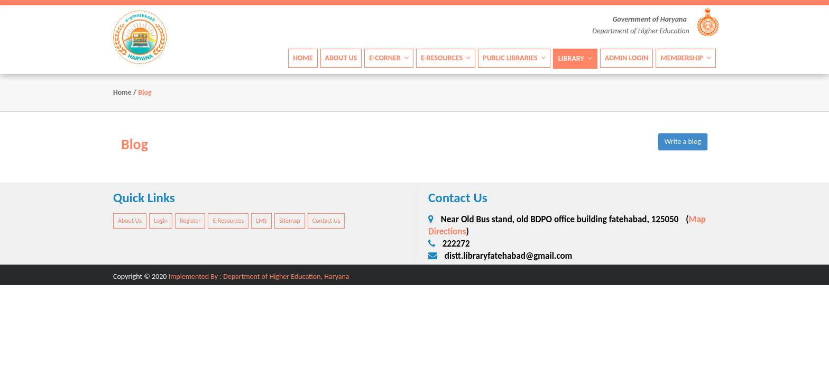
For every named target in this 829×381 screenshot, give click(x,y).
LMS (261, 220)
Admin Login (627, 57)
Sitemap (289, 220)
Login (161, 220)
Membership (685, 57)
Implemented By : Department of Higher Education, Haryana (259, 276)
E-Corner (389, 57)
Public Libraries (514, 57)
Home (302, 57)
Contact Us (326, 220)
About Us (341, 57)
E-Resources (446, 57)
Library (575, 57)
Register (190, 220)
